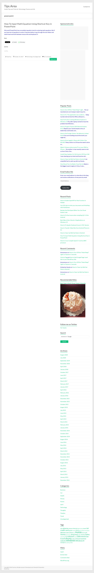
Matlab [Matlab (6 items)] (78, 532)
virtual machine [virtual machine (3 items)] (80, 539)
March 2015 (63, 422)
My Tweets (63, 328)
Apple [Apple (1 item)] (79, 528)
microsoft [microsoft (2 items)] (84, 532)
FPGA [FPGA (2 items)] (77, 530)
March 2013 (63, 474)
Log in (62, 552)
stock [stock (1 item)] (75, 536)
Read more (53, 59)
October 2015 (64, 404)
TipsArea (9, 56)
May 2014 (63, 445)
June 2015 (63, 413)
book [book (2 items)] (84, 528)
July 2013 (63, 465)
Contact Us (86, 6)
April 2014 (63, 448)
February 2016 (64, 392)
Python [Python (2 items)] (83, 534)
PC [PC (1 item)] (70, 534)
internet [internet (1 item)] (82, 530)
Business (62, 490)
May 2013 (63, 468)
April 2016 (63, 390)
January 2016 (64, 395)
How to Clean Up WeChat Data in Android (72, 233)
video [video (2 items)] (73, 539)
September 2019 (65, 360)
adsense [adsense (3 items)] (65, 528)
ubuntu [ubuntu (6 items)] (68, 538)
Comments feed (64, 557)
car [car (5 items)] (87, 528)
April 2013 (63, 471)
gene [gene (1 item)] (80, 530)
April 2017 (63, 378)
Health (62, 495)
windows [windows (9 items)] (70, 540)
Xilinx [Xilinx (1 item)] (71, 542)
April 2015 (63, 419)
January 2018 (64, 369)
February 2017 (64, 384)
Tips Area (10, 6)
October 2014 (64, 433)
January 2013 (64, 477)
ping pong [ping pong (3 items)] (74, 534)
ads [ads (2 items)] (61, 528)
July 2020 (63, 358)
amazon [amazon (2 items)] (70, 528)
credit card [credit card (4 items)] (64, 530)
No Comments (47, 56)
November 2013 (65, 457)
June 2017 (63, 375)
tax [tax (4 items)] (87, 536)
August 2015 (64, 407)
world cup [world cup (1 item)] (68, 542)
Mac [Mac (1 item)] (74, 532)
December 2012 (65, 480)
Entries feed (63, 554)
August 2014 (64, 439)
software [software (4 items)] (70, 536)
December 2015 (65, 398)
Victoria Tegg (64, 257)
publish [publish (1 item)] (79, 534)
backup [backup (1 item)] (81, 528)
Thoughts (63, 510)
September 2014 (65, 436)
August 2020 (64, 355)
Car (61, 493)
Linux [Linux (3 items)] (71, 532)
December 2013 (65, 454)
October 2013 (64, 460)
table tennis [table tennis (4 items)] (81, 536)
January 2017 (64, 387)
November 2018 (65, 363)
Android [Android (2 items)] (75, 528)
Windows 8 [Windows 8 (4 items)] (80, 541)
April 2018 (63, 366)
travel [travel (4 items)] (62, 539)
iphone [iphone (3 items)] (62, 532)
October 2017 (64, 372)
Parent (62, 501)
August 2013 (64, 462)
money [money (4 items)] (63, 534)
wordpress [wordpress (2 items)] (63, 542)
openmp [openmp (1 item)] (67, 534)
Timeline (62, 513)
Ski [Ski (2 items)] (66, 536)
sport (61, 504)
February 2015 (64, 425)
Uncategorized (36, 56)
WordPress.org (64, 560)
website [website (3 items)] (63, 541)
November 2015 (65, 401)
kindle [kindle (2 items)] (67, 532)
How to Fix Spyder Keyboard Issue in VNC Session (74, 225)
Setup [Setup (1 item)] (64, 536)
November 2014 (65, 430)
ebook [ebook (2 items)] (70, 530)
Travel (62, 516)
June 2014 (63, 442)
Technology (29, 56)
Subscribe (65, 188)
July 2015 (63, 410)
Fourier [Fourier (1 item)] (73, 530)
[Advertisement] (74, 38)
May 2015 (63, 416)
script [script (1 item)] (61, 536)
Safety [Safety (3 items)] (87, 534)
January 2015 (64, 427)
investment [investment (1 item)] (87, 530)
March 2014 (63, 451)
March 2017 (63, 381)
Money (62, 498)
